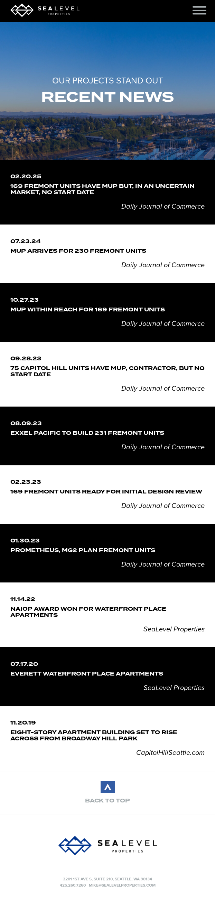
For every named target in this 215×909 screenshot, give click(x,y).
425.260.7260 (73, 885)
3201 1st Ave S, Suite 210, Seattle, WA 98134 (107, 879)
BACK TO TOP (107, 801)
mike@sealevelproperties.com (122, 885)
